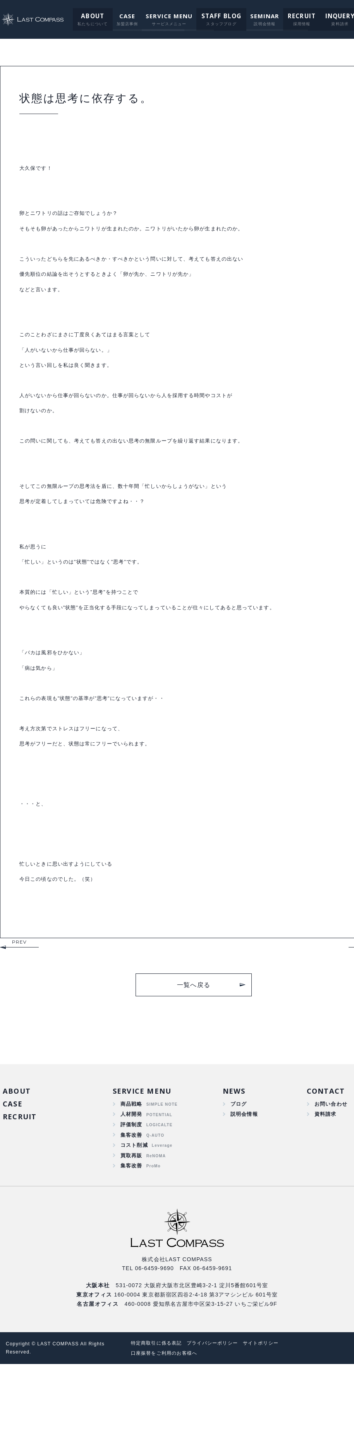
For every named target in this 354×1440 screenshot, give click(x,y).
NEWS (233, 1160)
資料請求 (324, 1185)
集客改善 (131, 1207)
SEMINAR (257, 16)
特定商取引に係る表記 (158, 1419)
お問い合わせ (329, 1174)
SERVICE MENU (164, 16)
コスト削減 (134, 1218)
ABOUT (88, 16)
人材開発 (131, 1185)
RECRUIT (293, 16)
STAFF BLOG (215, 16)
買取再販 (131, 1230)
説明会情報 (243, 1185)
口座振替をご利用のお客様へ (167, 1429)
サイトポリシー (272, 1419)
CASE (122, 16)
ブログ (237, 1174)
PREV (19, 1010)
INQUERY (329, 16)
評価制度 (131, 1196)
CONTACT (325, 1160)
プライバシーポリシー (219, 1419)
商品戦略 (131, 1174)
